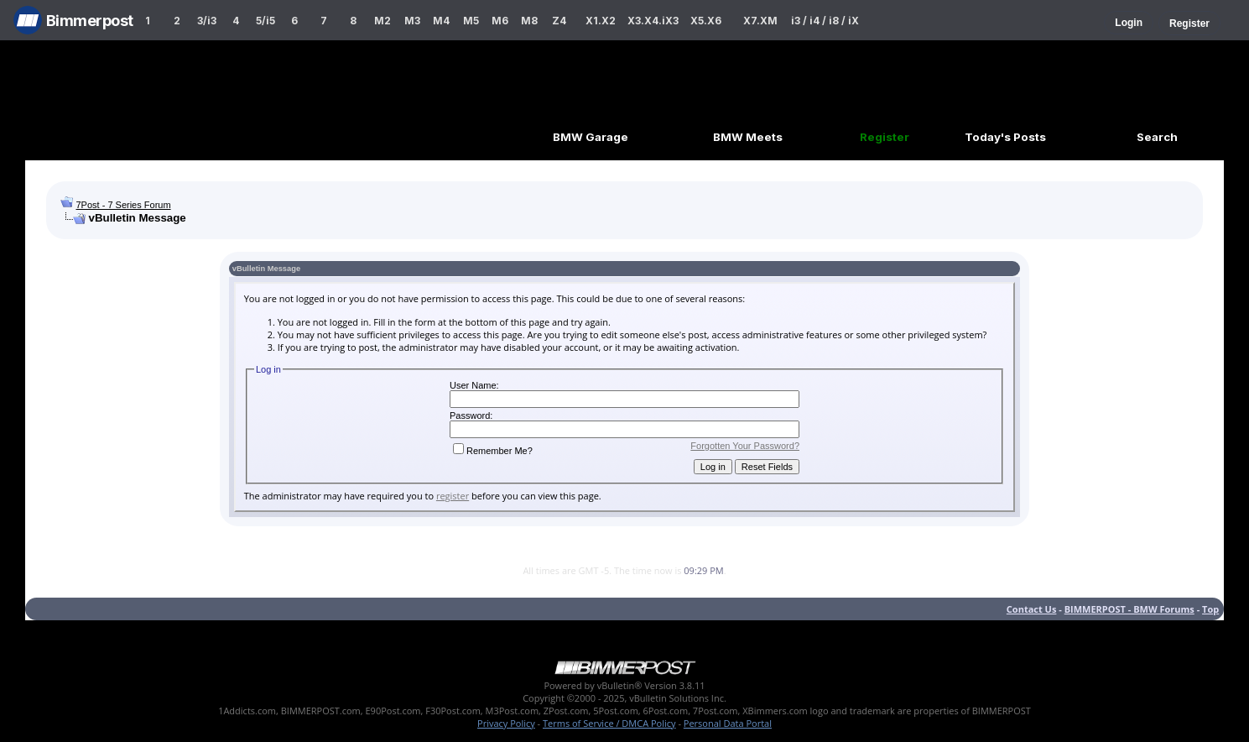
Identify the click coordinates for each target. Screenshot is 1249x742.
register (452, 495)
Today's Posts (1005, 137)
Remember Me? (493, 451)
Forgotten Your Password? (744, 446)
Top (1210, 609)
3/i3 (206, 20)
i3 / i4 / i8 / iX (825, 20)
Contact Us (1032, 609)
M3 (412, 20)
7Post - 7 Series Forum (122, 205)
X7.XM (760, 20)
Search (1157, 137)
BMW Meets (748, 137)
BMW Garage (590, 137)
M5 (471, 20)
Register (1189, 23)
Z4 (559, 20)
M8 (529, 20)
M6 (500, 20)
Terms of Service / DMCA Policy (609, 723)
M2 (382, 20)
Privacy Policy (506, 723)
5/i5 (265, 20)
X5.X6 (705, 20)
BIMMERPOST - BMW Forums (1129, 609)
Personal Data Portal (728, 723)
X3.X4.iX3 (653, 20)
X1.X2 (600, 20)
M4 (441, 20)
